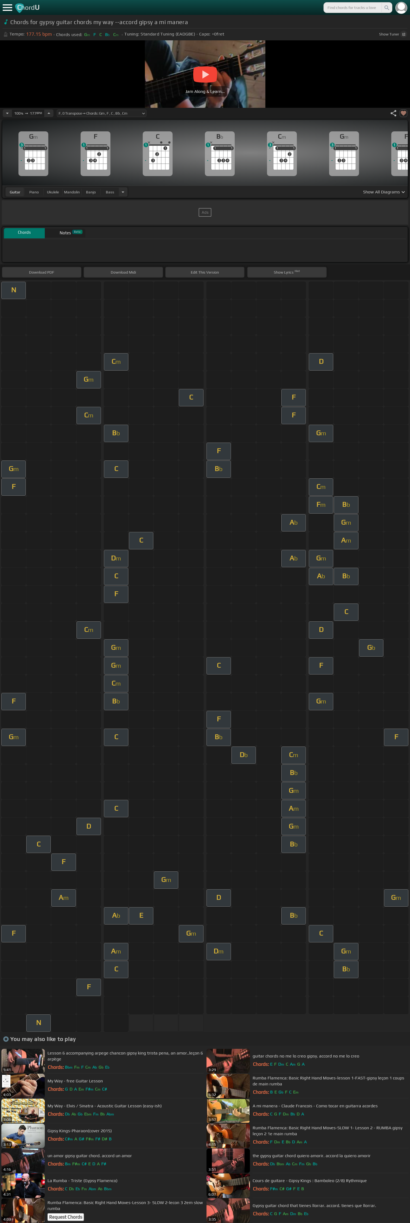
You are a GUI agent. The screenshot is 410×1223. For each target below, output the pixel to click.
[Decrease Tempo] (7, 113)
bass (110, 192)
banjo (91, 192)
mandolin (72, 192)
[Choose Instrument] (123, 192)
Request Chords (65, 1217)
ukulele (53, 192)
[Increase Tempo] (48, 113)
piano (34, 192)
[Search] (386, 7)
